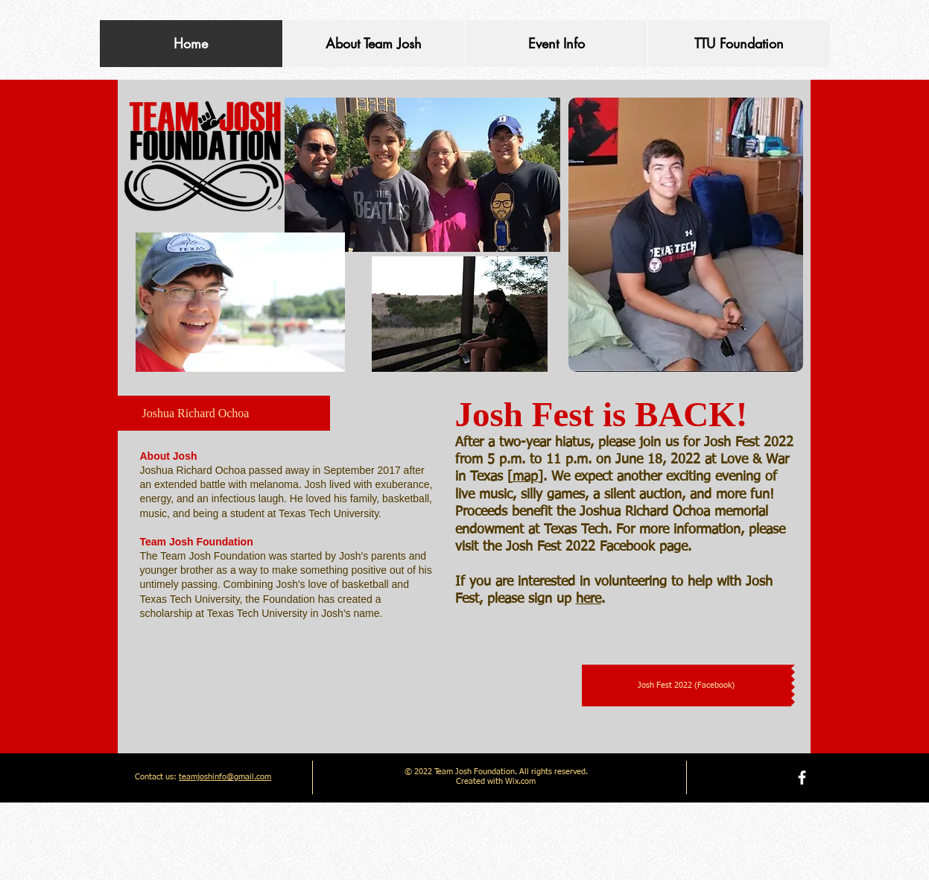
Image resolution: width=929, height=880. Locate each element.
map (525, 477)
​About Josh (168, 456)
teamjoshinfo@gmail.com (225, 777)
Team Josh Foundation (196, 542)
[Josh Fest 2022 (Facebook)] (686, 685)
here (588, 599)
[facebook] (802, 777)
